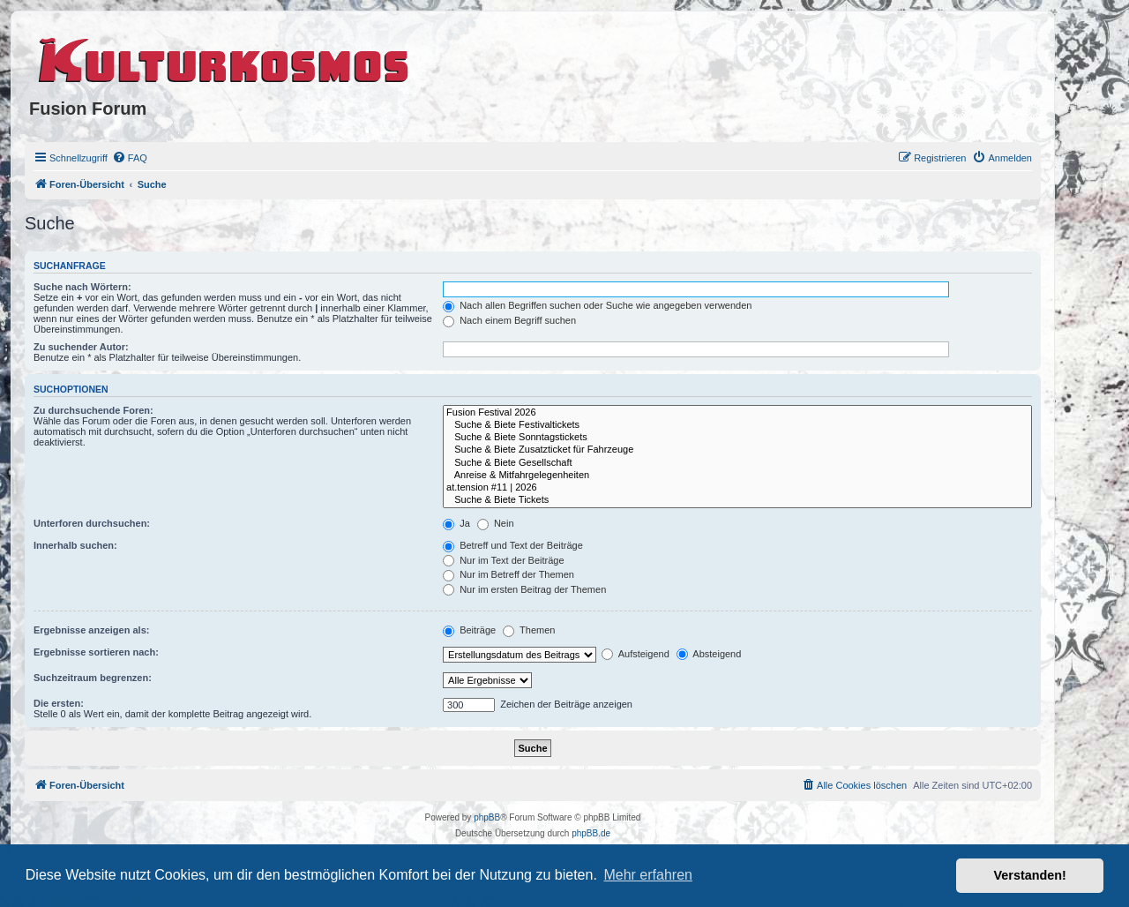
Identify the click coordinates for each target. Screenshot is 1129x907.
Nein (495, 523)
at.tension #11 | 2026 (737, 488)
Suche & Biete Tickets (737, 500)
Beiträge (469, 630)
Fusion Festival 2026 (737, 413)
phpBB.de (591, 833)
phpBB (487, 817)
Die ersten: (59, 703)
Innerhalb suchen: (75, 545)
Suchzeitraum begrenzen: (93, 677)
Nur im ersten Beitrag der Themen (524, 589)
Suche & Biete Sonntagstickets (737, 437)
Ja (456, 523)
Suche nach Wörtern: (82, 286)
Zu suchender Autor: (81, 346)
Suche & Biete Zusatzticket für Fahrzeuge (737, 450)
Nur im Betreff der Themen (508, 574)
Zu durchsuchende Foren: (93, 410)
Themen (529, 630)
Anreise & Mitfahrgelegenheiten (737, 475)
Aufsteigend (635, 653)
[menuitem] (129, 158)
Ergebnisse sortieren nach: (96, 652)
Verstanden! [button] (1030, 875)
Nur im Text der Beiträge (503, 560)
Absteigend (709, 653)
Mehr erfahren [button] (647, 874)
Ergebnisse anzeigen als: (91, 630)
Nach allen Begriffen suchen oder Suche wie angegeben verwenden (597, 305)
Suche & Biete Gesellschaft (737, 463)
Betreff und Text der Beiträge (513, 545)
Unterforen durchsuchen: (92, 523)
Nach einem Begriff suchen (509, 320)
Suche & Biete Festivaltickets (737, 425)
